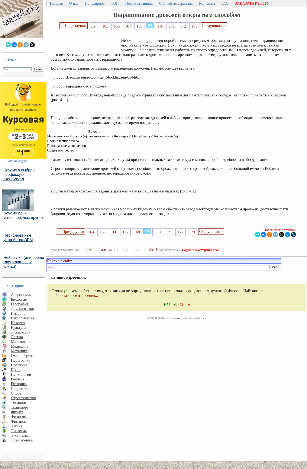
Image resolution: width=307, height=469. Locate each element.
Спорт (16, 393)
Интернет (19, 313)
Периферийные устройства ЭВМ (18, 237)
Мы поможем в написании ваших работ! (123, 249)
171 (172, 26)
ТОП (115, 3)
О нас (73, 3)
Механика (19, 351)
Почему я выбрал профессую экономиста (19, 174)
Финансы (19, 421)
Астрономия (21, 294)
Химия (16, 426)
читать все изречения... (78, 295)
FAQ (225, 3)
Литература (20, 332)
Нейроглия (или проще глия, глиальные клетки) (23, 262)
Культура (18, 327)
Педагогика (20, 360)
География (20, 304)
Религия (18, 379)
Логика (17, 337)
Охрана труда (22, 355)
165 (105, 26)
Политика (19, 365)
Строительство (23, 398)
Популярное (95, 3)
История (18, 322)
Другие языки (22, 308)
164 (94, 26)
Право (16, 369)
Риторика (19, 384)
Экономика (20, 435)
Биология (19, 299)
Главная (56, 3)
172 (183, 26)
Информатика (22, 318)
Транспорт (20, 407)
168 (140, 26)
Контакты (207, 3)
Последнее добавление (194, 318)
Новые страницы (139, 3)
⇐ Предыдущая (73, 25)
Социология (21, 388)
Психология (21, 374)
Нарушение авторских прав (200, 250)
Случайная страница (176, 3)
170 (160, 26)
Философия (20, 416)
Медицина (19, 346)
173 (195, 26)
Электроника (22, 440)
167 (128, 26)
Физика (17, 412)
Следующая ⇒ (214, 25)
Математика (21, 341)
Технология (20, 402)
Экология (19, 430)
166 (117, 26)
